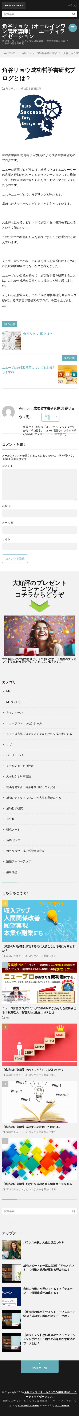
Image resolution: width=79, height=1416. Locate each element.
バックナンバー (15, 755)
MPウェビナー (15, 702)
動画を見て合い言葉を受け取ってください (32, 787)
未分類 (10, 818)
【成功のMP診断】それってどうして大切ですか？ (33, 1069)
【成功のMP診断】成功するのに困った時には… (31, 1127)
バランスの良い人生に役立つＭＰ (43, 1242)
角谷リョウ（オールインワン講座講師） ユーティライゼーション (34, 31)
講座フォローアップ (18, 861)
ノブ (9, 744)
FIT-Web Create (28, 1405)
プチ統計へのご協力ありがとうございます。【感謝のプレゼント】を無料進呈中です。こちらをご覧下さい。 (39, 660)
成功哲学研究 (14, 808)
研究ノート (13, 829)
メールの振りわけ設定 (20, 765)
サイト (6, 539)
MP (8, 691)
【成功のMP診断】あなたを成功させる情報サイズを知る (37, 1184)
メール (8, 522)
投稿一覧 (49, 417)
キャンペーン (14, 712)
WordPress (62, 1405)
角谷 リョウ (13, 840)
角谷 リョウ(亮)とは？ (37, 333)
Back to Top (39, 1367)
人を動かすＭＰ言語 (18, 776)
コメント (7, 465)
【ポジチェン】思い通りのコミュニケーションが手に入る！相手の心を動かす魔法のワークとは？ (49, 1339)
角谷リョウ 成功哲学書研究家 (23, 88)
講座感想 (11, 872)
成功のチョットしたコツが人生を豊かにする (33, 797)
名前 (6, 506)
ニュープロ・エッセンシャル (24, 723)
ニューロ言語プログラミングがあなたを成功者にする (39, 733)
